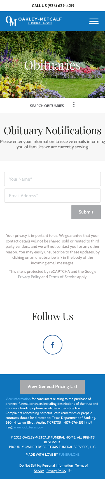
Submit (86, 212)
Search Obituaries (47, 105)
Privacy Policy (29, 276)
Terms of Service (62, 276)
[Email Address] (52, 196)
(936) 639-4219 (61, 5)
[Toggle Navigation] (74, 104)
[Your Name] (52, 179)
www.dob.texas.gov (28, 427)
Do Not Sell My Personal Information (46, 465)
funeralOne (69, 454)
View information (18, 399)
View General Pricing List (52, 386)
